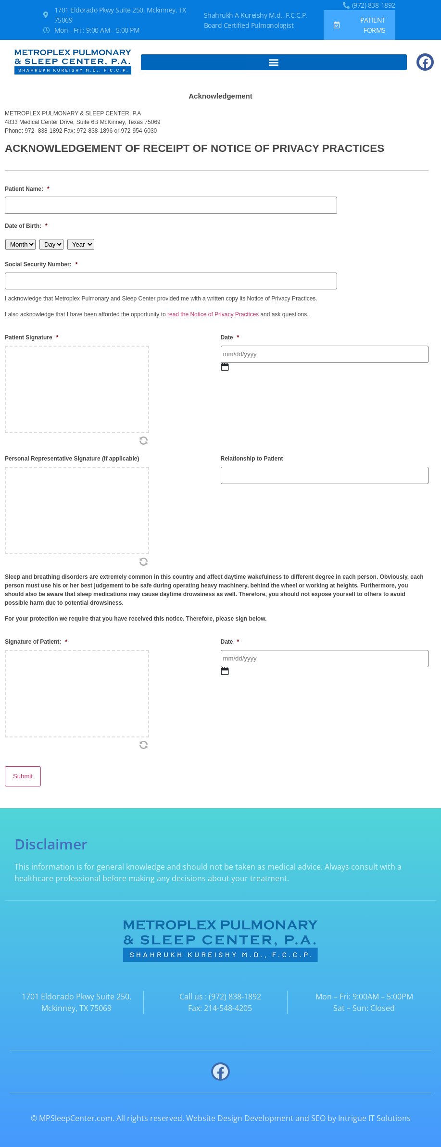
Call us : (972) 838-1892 (220, 983)
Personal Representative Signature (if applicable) (72, 452)
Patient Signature (31, 331)
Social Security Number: (41, 261)
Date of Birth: (26, 223)
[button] (274, 62)
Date (230, 331)
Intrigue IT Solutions (374, 1105)
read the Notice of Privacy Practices (213, 308)
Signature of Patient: (36, 636)
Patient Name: (27, 189)
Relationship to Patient (252, 452)
